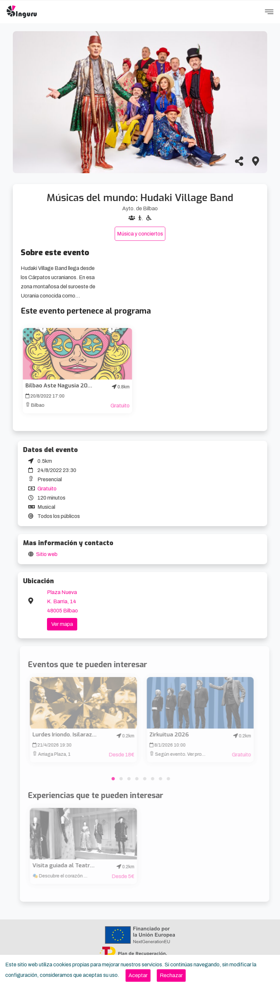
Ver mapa (62, 624)
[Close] (138, 975)
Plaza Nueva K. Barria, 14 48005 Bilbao (62, 601)
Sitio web (47, 554)
